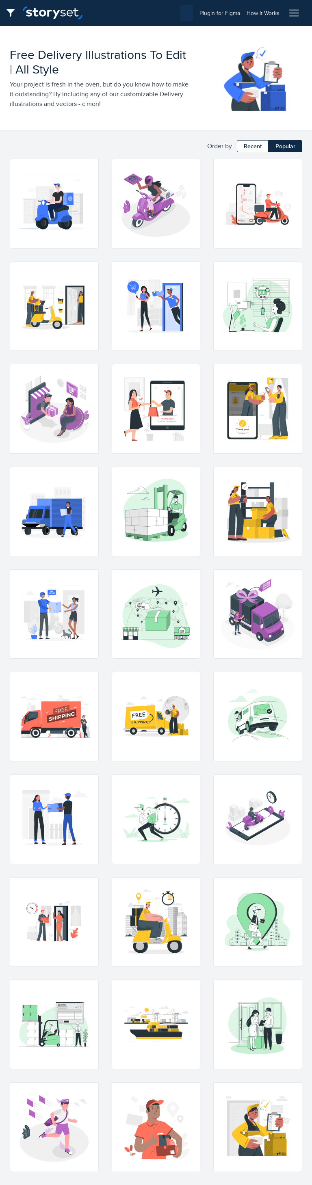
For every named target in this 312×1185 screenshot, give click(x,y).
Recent (253, 146)
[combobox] (141, 13)
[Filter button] (13, 12)
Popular (285, 146)
